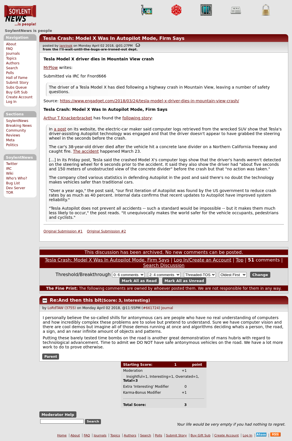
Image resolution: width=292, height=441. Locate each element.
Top (240, 260)
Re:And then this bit (76, 300)
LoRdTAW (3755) (62, 308)
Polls (10, 73)
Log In (11, 102)
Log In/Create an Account (202, 260)
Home (62, 435)
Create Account (19, 97)
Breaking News (19, 126)
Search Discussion (163, 265)
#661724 (151, 308)
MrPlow (51, 67)
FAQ (9, 49)
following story (136, 118)
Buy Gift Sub (16, 92)
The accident (86, 151)
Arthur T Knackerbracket (68, 118)
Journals (13, 54)
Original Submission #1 (63, 231)
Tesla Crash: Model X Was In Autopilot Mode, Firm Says (113, 38)
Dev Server (15, 188)
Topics (11, 58)
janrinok (66, 46)
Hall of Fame (16, 78)
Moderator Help (57, 415)
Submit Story (17, 83)
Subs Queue (16, 87)
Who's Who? (16, 178)
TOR (9, 193)
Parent (50, 356)
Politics (12, 145)
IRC (9, 169)
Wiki (9, 173)
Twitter (11, 164)
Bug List (13, 183)
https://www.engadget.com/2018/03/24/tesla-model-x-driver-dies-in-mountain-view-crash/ (149, 101)
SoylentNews (20, 15)
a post (60, 129)
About (11, 44)
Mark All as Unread (184, 281)
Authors (12, 63)
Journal (167, 308)
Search (12, 68)
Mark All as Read (139, 281)
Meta (10, 140)
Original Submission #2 (106, 231)
